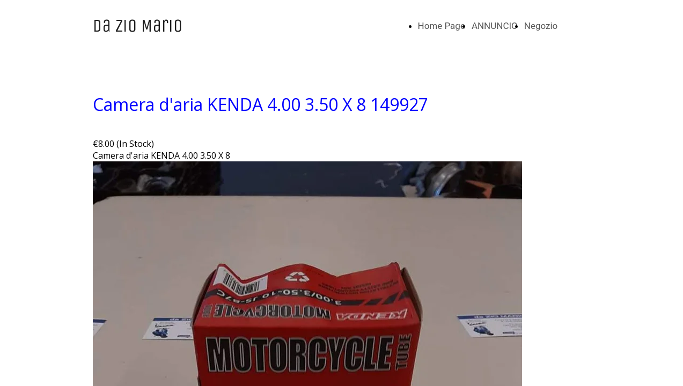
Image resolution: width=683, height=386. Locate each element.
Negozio (541, 25)
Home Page (441, 25)
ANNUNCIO (495, 25)
